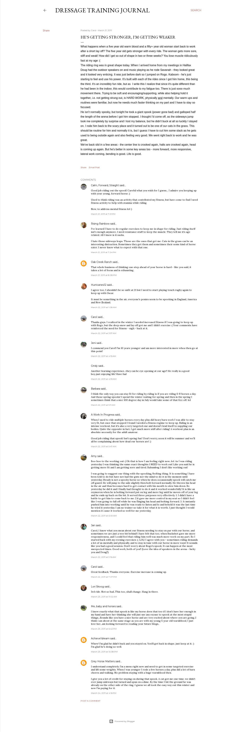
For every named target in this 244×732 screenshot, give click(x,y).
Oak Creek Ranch (101, 262)
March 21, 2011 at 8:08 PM (104, 275)
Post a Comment (90, 701)
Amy (94, 456)
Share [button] (46, 30)
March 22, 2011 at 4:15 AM (103, 356)
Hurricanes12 (98, 284)
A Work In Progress (102, 414)
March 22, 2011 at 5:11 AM (103, 405)
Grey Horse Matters (103, 661)
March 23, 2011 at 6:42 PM (104, 628)
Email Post (94, 167)
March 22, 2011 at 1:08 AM (103, 307)
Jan (93, 525)
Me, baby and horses (103, 606)
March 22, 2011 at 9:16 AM (103, 557)
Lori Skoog (97, 586)
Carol (94, 317)
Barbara (95, 388)
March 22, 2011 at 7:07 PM (104, 577)
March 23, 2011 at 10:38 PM (104, 651)
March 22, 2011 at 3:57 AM (103, 333)
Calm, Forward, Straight (105, 185)
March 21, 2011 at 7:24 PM (103, 252)
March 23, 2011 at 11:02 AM (104, 596)
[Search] (196, 10)
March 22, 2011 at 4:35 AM (103, 379)
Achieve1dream (100, 638)
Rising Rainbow (100, 223)
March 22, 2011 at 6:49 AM (104, 515)
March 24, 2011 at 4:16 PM (103, 693)
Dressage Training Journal (102, 10)
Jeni (93, 343)
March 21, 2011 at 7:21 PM (103, 214)
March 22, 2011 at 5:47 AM (103, 446)
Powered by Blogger (122, 721)
